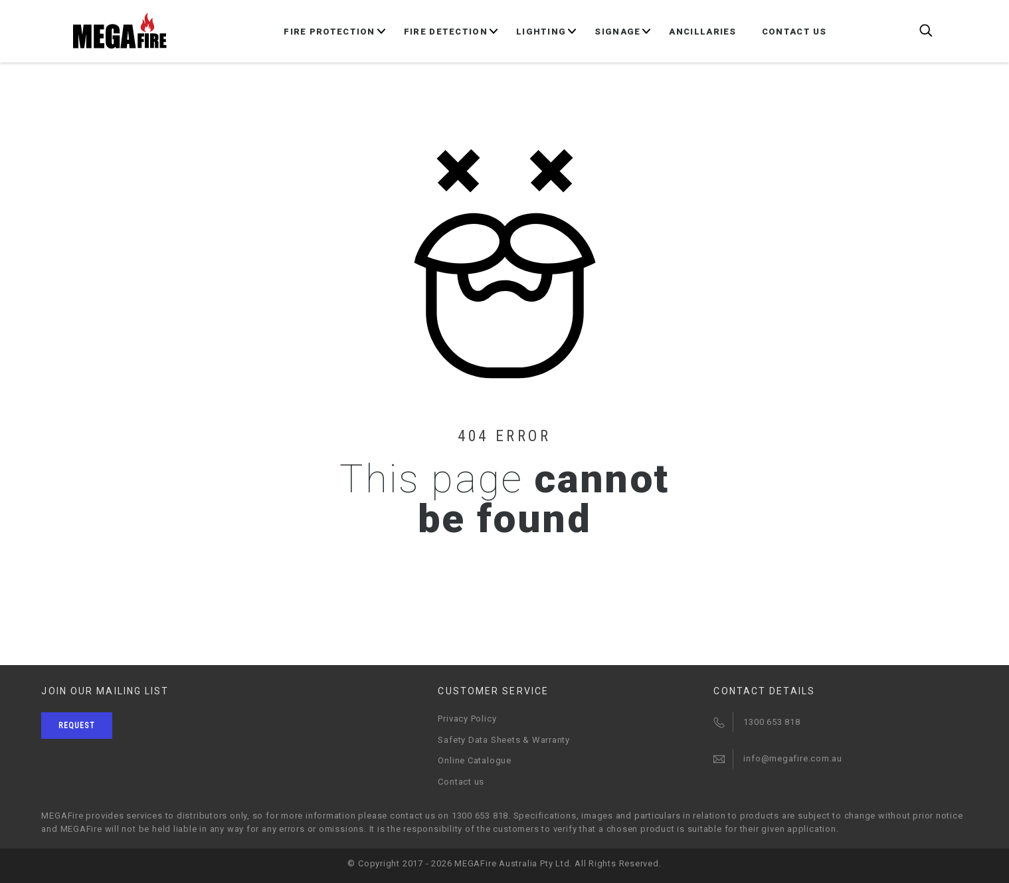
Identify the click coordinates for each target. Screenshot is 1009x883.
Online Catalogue (474, 760)
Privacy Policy (467, 719)
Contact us (461, 782)
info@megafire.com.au (792, 758)
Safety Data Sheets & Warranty (504, 740)
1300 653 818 (771, 722)
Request (76, 725)
